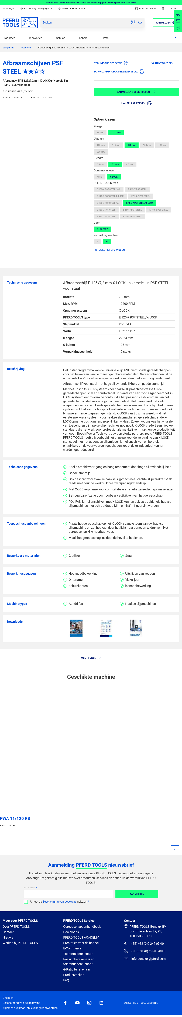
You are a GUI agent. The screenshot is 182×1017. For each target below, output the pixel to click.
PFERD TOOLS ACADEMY (81, 937)
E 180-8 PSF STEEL (158, 210)
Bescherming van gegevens (59, 901)
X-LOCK (114, 177)
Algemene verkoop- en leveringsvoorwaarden (30, 1008)
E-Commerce (72, 948)
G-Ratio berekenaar (76, 969)
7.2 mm (115, 164)
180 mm (162, 145)
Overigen (9, 8)
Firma (105, 38)
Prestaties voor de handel (81, 943)
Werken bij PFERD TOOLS (71, 8)
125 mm (131, 145)
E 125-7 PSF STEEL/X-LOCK (139, 203)
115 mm (116, 145)
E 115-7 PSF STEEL (137, 189)
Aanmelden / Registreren (136, 92)
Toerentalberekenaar (77, 954)
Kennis (83, 38)
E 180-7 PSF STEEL (132, 210)
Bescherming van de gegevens (36, 8)
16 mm (100, 132)
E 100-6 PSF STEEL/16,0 (108, 189)
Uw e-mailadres (30, 888)
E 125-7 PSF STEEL (140, 196)
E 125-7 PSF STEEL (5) (108, 203)
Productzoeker (73, 975)
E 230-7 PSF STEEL (106, 216)
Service (60, 38)
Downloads (71, 932)
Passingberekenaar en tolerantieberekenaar (78, 961)
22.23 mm (116, 132)
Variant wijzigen (165, 63)
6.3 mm (100, 164)
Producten (9, 38)
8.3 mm (129, 164)
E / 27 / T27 (102, 229)
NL (173, 8)
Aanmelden (137, 894)
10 (107, 241)
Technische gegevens (111, 63)
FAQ (66, 980)
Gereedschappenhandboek (82, 926)
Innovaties (35, 38)
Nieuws (8, 937)
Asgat (99, 177)
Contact (8, 932)
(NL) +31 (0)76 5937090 (144, 951)
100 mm (101, 145)
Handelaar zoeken (145, 8)
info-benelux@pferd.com (145, 958)
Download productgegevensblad (119, 71)
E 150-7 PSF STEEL (106, 210)
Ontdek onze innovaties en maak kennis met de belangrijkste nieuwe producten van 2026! (91, 2)
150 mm (147, 145)
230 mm (101, 152)
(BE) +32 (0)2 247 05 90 (144, 943)
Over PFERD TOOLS (16, 926)
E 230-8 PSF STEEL (132, 216)
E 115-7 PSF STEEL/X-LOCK (110, 196)
